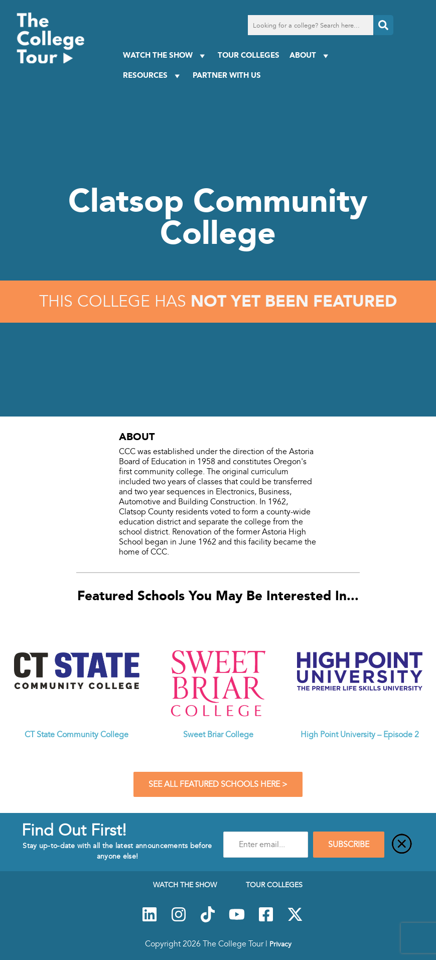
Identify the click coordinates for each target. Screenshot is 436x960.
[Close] (401, 845)
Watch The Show (165, 55)
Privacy (280, 943)
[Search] (383, 25)
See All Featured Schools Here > (218, 784)
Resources (153, 75)
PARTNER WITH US (227, 75)
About (310, 55)
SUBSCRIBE (348, 845)
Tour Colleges (248, 55)
